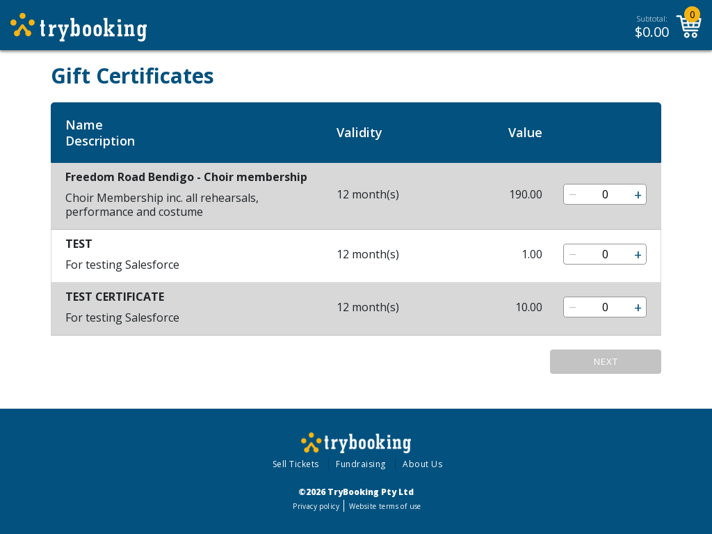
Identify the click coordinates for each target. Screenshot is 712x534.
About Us (422, 464)
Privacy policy (316, 506)
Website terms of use (385, 506)
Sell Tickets (296, 464)
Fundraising (361, 464)
